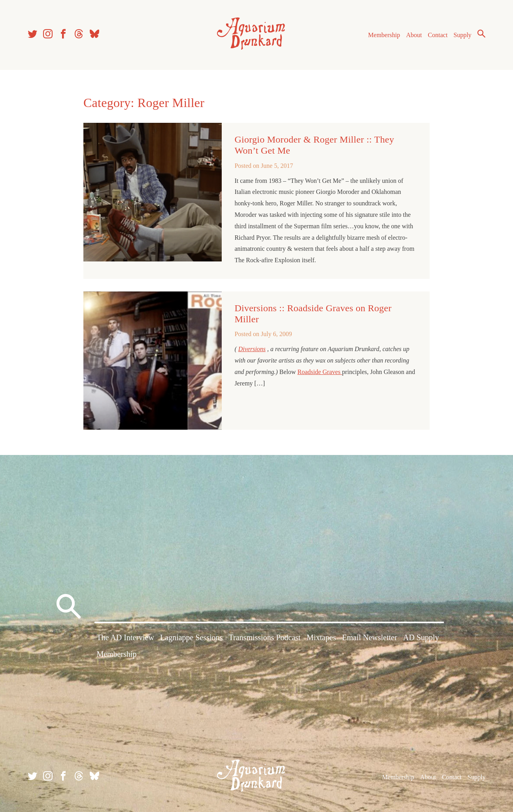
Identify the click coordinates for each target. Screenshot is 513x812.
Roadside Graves (320, 371)
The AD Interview (125, 637)
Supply (463, 35)
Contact (438, 35)
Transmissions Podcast (265, 637)
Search (481, 34)
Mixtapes (321, 637)
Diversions (252, 349)
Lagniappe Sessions (191, 637)
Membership (384, 35)
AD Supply (421, 637)
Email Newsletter (369, 637)
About (414, 35)
